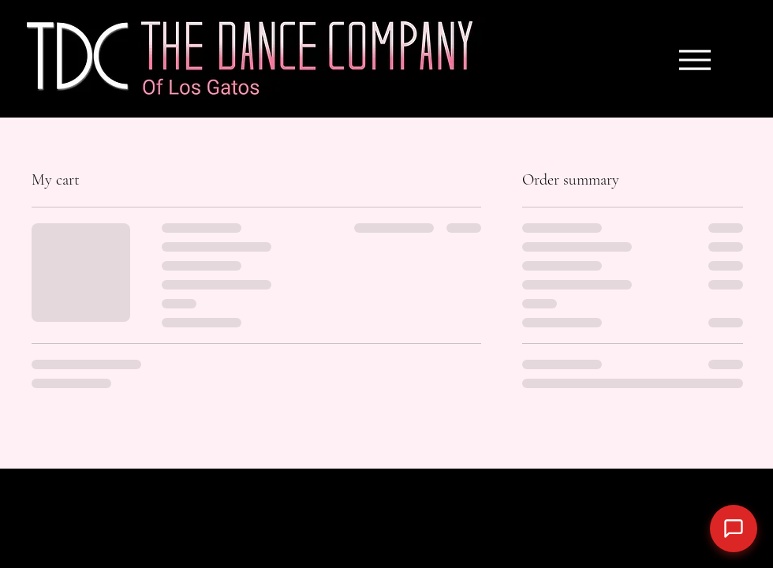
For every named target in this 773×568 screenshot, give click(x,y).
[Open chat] (733, 528)
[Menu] (694, 60)
